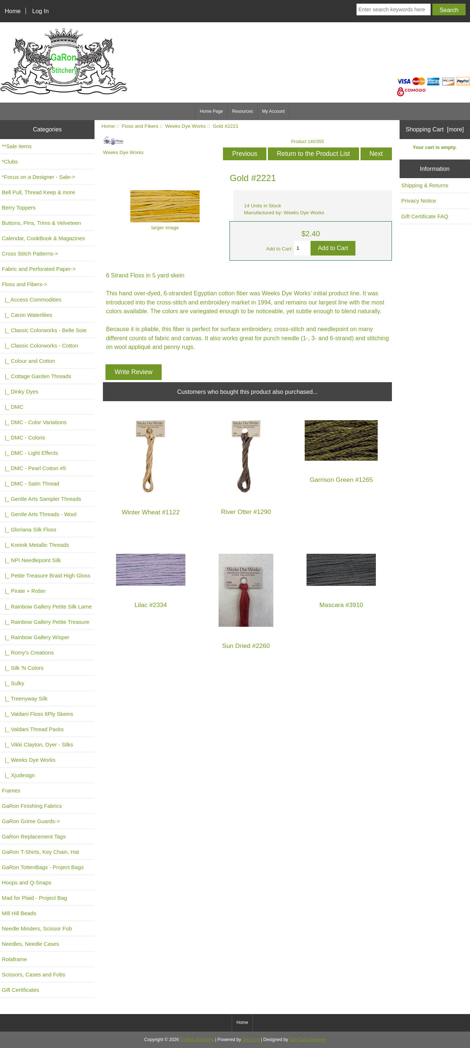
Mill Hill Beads (19, 913)
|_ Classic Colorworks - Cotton (40, 345)
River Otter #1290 (246, 511)
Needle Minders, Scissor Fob (37, 928)
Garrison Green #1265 (341, 479)
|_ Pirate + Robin (24, 591)
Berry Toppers (19, 207)
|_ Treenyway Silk (24, 698)
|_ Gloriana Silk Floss (29, 529)
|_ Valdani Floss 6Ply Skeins (37, 714)
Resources (242, 111)
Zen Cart (251, 1039)
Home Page (211, 111)
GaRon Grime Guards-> (31, 821)
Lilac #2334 (150, 605)
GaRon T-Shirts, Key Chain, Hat (40, 852)
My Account (273, 111)
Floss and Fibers (140, 126)
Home (13, 11)
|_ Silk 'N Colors (22, 668)
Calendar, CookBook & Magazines (43, 238)
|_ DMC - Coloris (23, 437)
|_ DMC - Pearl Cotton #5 (34, 468)
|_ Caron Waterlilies (27, 315)
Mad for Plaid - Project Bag (34, 898)
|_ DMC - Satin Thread (30, 483)
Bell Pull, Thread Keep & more (38, 192)
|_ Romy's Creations (28, 652)
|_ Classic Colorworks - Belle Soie (44, 330)
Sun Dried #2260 (246, 645)
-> (24, 284)
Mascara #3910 (341, 605)
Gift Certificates (20, 990)
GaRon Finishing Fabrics (32, 806)
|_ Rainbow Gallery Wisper (35, 637)
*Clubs (10, 161)
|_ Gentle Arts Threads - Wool (39, 514)
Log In (40, 11)
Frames (11, 790)
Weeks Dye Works (185, 126)
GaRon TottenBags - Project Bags (43, 867)
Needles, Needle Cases (30, 944)
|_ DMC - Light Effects (30, 453)
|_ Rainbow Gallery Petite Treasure (45, 622)
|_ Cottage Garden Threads (36, 376)
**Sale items (16, 146)
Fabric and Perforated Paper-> (39, 269)
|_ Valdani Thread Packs (33, 729)
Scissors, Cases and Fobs (33, 974)
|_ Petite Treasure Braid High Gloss (46, 575)
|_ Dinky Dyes (20, 391)
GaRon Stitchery (196, 1039)
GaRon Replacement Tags (34, 836)
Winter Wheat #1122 (151, 512)
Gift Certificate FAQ (424, 216)
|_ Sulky (13, 683)
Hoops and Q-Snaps (26, 882)
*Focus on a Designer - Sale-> (38, 177)
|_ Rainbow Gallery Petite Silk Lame (47, 606)
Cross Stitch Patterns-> (30, 253)
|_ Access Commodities (31, 299)
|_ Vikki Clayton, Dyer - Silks (37, 744)
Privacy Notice (418, 200)
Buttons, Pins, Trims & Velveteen (41, 223)
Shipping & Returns (424, 185)
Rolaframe (14, 959)
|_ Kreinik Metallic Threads (35, 545)
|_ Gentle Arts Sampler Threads (41, 499)
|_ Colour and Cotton (28, 361)
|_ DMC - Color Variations (34, 422)
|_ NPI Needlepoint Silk (31, 560)
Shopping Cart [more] (435, 129)
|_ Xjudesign (18, 775)
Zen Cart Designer (307, 1039)
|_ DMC (12, 407)
